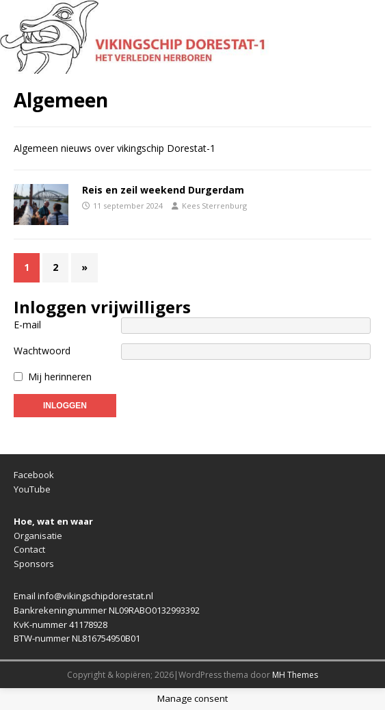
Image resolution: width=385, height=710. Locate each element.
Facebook (34, 475)
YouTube (32, 489)
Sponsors (34, 563)
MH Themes (295, 675)
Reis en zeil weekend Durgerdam (163, 189)
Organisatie (38, 535)
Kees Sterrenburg (214, 205)
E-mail (27, 324)
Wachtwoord (42, 350)
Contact (29, 549)
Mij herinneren (60, 376)
